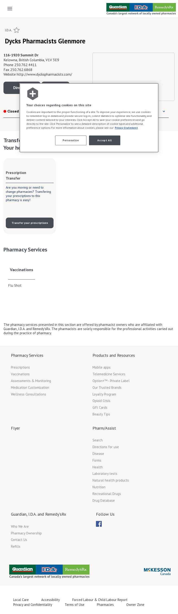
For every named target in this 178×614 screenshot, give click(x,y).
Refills (15, 546)
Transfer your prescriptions (30, 223)
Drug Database (103, 500)
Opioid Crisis (101, 401)
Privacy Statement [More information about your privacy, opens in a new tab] (126, 127)
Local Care (21, 600)
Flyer (15, 428)
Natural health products (110, 480)
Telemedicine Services (108, 374)
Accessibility (50, 600)
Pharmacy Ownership (26, 533)
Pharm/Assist (104, 428)
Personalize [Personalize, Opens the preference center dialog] (71, 140)
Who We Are (20, 526)
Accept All (104, 140)
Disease (98, 453)
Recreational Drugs (106, 494)
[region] (89, 117)
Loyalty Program (104, 394)
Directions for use (105, 447)
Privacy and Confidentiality (32, 604)
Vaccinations (21, 269)
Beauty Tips (101, 414)
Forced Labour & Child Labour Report (99, 600)
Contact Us (19, 539)
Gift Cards (99, 407)
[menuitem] (99, 524)
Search (97, 440)
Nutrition (98, 487)
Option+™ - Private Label (111, 381)
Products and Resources (113, 355)
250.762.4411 (25, 64)
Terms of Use (74, 604)
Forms (96, 460)
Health (97, 467)
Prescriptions (20, 367)
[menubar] (98, 524)
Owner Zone (135, 604)
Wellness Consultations (28, 394)
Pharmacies (105, 604)
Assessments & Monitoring (31, 381)
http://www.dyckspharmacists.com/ (44, 74)
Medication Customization (30, 387)
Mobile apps (101, 367)
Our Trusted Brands (106, 387)
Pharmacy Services (27, 355)
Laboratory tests (104, 473)
